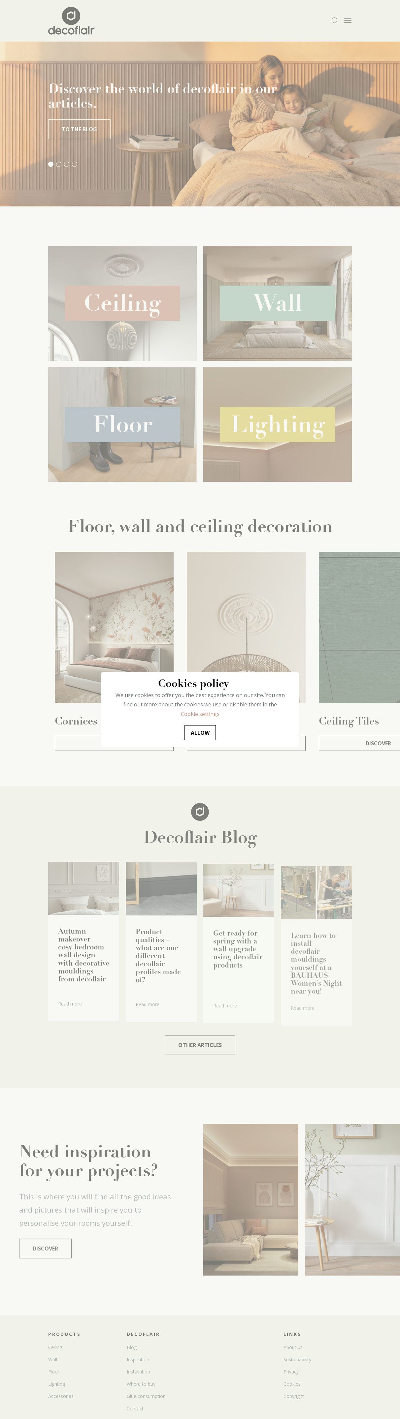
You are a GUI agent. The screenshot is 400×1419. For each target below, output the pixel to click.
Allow (200, 732)
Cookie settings (200, 714)
